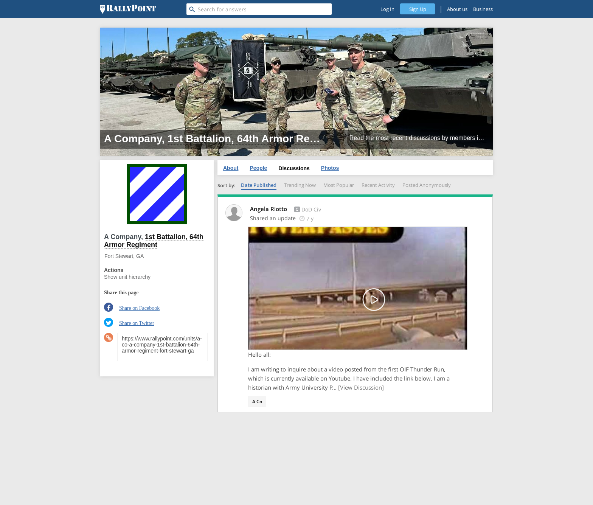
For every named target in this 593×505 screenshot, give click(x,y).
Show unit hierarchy (127, 277)
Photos (330, 168)
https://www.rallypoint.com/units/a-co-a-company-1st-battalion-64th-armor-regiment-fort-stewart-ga (163, 347)
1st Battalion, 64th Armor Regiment (256, 139)
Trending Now (300, 185)
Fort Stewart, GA (124, 256)
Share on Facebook (139, 308)
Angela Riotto (269, 209)
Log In (387, 9)
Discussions (293, 168)
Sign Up (417, 9)
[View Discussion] (361, 387)
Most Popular (338, 185)
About (230, 168)
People (258, 168)
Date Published (258, 185)
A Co (257, 401)
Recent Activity (378, 185)
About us (457, 9)
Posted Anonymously (426, 185)
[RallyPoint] (128, 9)
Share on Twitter (136, 323)
